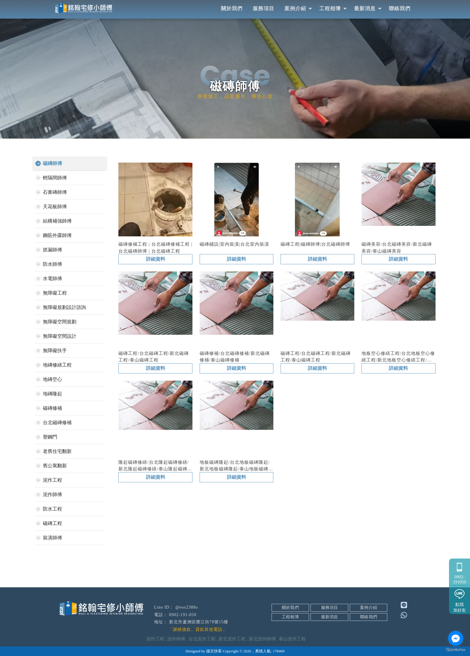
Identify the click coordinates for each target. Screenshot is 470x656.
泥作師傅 (52, 494)
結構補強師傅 (57, 220)
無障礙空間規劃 (59, 321)
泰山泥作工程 (292, 639)
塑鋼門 (50, 436)
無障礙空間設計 (59, 336)
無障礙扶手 (55, 350)
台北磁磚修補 (57, 422)
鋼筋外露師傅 (57, 235)
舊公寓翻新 (55, 465)
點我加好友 (459, 600)
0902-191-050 (182, 615)
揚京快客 (214, 651)
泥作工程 (52, 480)
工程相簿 (330, 8)
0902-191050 (459, 571)
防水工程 (52, 508)
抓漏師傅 (52, 249)
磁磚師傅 (52, 163)
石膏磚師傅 (55, 192)
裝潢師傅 (52, 537)
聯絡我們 (399, 8)
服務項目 (263, 8)
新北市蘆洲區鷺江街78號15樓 (198, 622)
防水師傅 (52, 264)
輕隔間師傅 (55, 177)
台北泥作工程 (202, 639)
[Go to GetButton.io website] (455, 650)
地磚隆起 (52, 393)
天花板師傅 (55, 206)
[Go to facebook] (455, 638)
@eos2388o (186, 607)
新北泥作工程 (232, 639)
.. (253, 651)
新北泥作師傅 (262, 639)
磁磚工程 (52, 523)
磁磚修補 (52, 408)
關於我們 (231, 8)
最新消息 (365, 8)
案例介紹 (295, 8)
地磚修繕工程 (57, 364)
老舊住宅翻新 (57, 451)
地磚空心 (52, 379)
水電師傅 (52, 278)
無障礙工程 (55, 292)
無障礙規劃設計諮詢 (64, 307)
